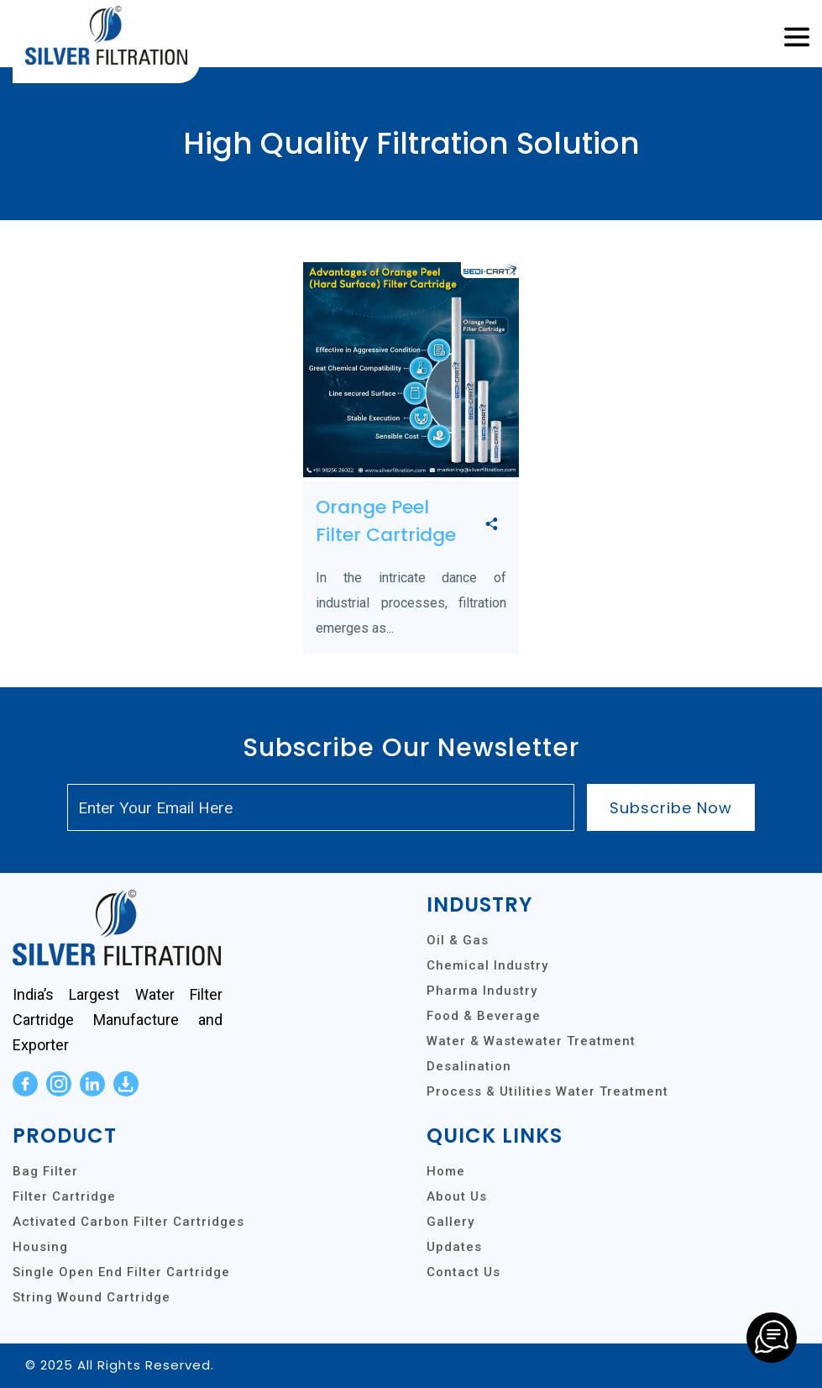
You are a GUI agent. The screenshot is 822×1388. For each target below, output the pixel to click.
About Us (457, 1196)
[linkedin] (92, 1083)
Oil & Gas (458, 940)
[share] (491, 525)
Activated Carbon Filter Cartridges (128, 1221)
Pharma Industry (482, 990)
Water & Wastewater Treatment (531, 1041)
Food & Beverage (484, 1015)
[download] (126, 1083)
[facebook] (25, 1083)
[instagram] (58, 1083)
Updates (454, 1246)
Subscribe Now (671, 807)
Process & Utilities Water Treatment (547, 1091)
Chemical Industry (487, 965)
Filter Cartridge (64, 1196)
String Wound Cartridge (91, 1297)
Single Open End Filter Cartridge (121, 1272)
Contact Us (463, 1272)
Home (446, 1171)
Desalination (469, 1066)
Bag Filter (45, 1171)
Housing (40, 1246)
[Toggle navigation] (796, 37)
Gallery (450, 1221)
